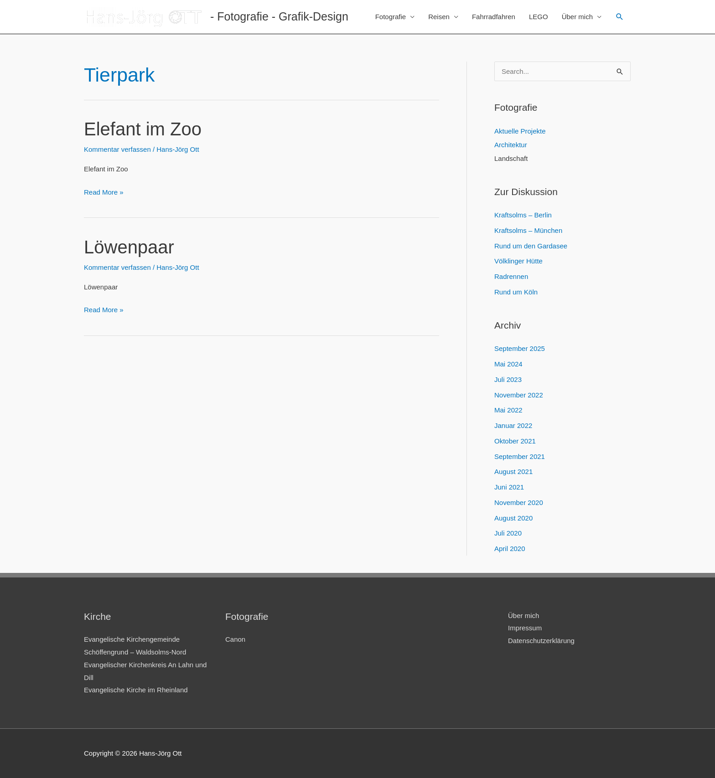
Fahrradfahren (493, 17)
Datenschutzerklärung (541, 640)
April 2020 (509, 548)
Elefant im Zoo (143, 129)
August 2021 (513, 471)
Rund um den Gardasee (530, 246)
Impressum (525, 628)
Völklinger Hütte (518, 261)
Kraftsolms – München (528, 230)
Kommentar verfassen (117, 149)
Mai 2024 (508, 364)
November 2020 (518, 502)
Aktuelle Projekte (520, 131)
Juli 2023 (508, 379)
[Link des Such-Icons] (619, 16)
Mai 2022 (508, 410)
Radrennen (511, 276)
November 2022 (518, 395)
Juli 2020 (508, 533)
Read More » (104, 192)
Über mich (577, 17)
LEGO (538, 17)
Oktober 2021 (515, 441)
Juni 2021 (509, 487)
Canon (235, 639)
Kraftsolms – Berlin (523, 215)
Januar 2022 (513, 425)
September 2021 (519, 456)
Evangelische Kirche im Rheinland (136, 690)
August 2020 (513, 518)
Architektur (510, 145)
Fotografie (390, 17)
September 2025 (519, 348)
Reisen (439, 17)
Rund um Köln (516, 292)
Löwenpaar (129, 247)
